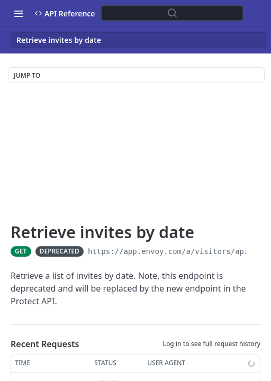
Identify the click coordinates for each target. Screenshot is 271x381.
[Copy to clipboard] (255, 251)
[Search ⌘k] (172, 13)
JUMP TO (27, 75)
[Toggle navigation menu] (18, 13)
